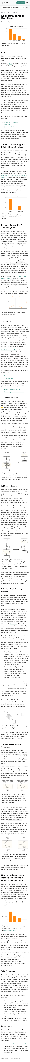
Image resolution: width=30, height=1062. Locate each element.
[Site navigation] (27, 2)
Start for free (21, 2)
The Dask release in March (9, 350)
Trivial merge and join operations (14, 392)
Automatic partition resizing (12, 389)
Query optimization (9, 127)
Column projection (9, 376)
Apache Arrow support (11, 122)
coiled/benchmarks (10, 930)
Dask (10, 64)
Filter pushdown (8, 378)
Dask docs (13, 624)
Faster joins (7, 124)
